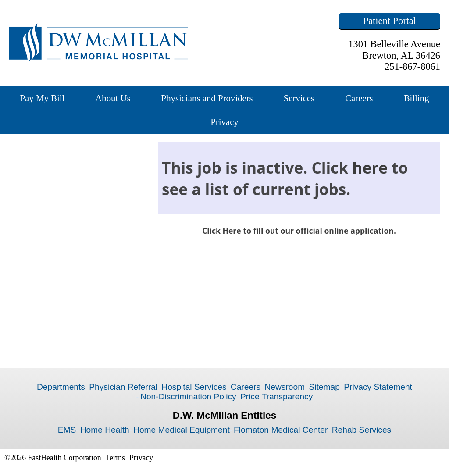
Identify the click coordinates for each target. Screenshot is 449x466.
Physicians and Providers (207, 98)
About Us (112, 98)
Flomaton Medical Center (281, 429)
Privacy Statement (378, 386)
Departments (61, 386)
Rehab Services (361, 429)
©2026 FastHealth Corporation (52, 457)
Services (299, 98)
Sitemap (324, 386)
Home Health (104, 429)
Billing (416, 98)
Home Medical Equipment (181, 429)
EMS (67, 429)
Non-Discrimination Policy (188, 396)
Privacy (224, 122)
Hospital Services (193, 386)
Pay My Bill (42, 98)
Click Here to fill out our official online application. (299, 230)
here (370, 167)
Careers (359, 98)
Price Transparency (276, 396)
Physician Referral (123, 386)
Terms (115, 457)
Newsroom (284, 386)
